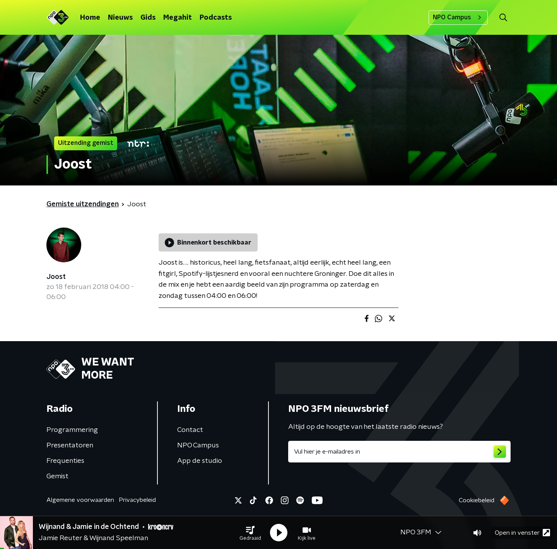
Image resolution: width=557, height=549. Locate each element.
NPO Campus (458, 17)
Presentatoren (69, 445)
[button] (250, 532)
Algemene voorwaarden (80, 500)
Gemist (57, 476)
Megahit (177, 17)
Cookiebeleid (476, 500)
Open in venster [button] (522, 532)
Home (90, 17)
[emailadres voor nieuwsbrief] (399, 451)
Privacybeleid (137, 500)
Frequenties (65, 460)
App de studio (199, 460)
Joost (56, 277)
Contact (190, 430)
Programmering (72, 430)
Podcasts (216, 17)
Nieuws (120, 17)
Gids (147, 17)
